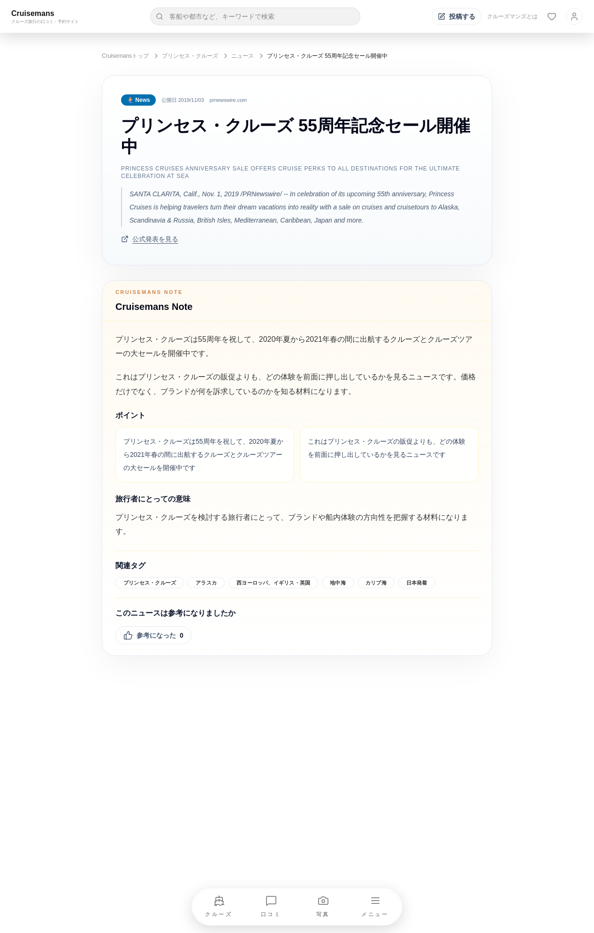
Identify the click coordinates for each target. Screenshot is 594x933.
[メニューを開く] (375, 907)
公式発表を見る (149, 239)
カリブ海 (376, 583)
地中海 (338, 583)
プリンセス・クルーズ (190, 56)
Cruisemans (32, 13)
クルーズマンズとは (512, 16)
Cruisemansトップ (125, 56)
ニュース (242, 56)
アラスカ (206, 583)
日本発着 (416, 583)
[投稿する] (456, 16)
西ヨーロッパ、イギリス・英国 (273, 583)
